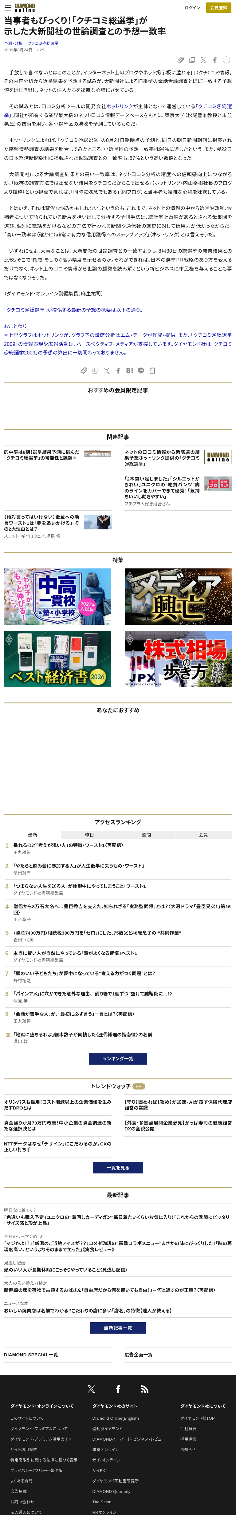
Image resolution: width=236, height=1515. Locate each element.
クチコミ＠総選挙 (43, 43)
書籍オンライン (105, 1449)
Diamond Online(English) (115, 1418)
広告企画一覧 (138, 1354)
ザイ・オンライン (106, 1460)
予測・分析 (13, 43)
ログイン (192, 8)
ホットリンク (119, 106)
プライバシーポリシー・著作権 (36, 1470)
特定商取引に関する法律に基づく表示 (43, 1460)
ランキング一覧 (118, 1058)
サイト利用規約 (23, 1449)
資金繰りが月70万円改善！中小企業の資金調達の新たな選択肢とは (58, 1126)
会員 (203, 834)
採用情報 (188, 1439)
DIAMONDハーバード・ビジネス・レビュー (129, 1439)
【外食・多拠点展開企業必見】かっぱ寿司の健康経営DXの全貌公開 (178, 1126)
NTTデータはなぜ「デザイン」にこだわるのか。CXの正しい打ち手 (58, 1147)
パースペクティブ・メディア (104, 344)
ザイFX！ (100, 1470)
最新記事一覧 (118, 1328)
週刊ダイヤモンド (107, 1428)
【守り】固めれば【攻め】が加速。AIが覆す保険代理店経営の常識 (178, 1105)
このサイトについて (27, 1418)
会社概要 (188, 1428)
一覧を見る (118, 1167)
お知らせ (188, 1449)
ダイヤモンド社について (203, 1406)
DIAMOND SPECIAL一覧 (31, 1354)
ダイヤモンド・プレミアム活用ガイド (41, 1439)
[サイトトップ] (23, 7)
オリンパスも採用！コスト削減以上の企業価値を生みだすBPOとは (58, 1105)
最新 (32, 834)
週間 (146, 834)
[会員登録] (218, 7)
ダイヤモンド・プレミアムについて (39, 1428)
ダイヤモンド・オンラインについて (42, 1406)
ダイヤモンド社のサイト (114, 1406)
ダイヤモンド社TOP (197, 1418)
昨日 (89, 834)
